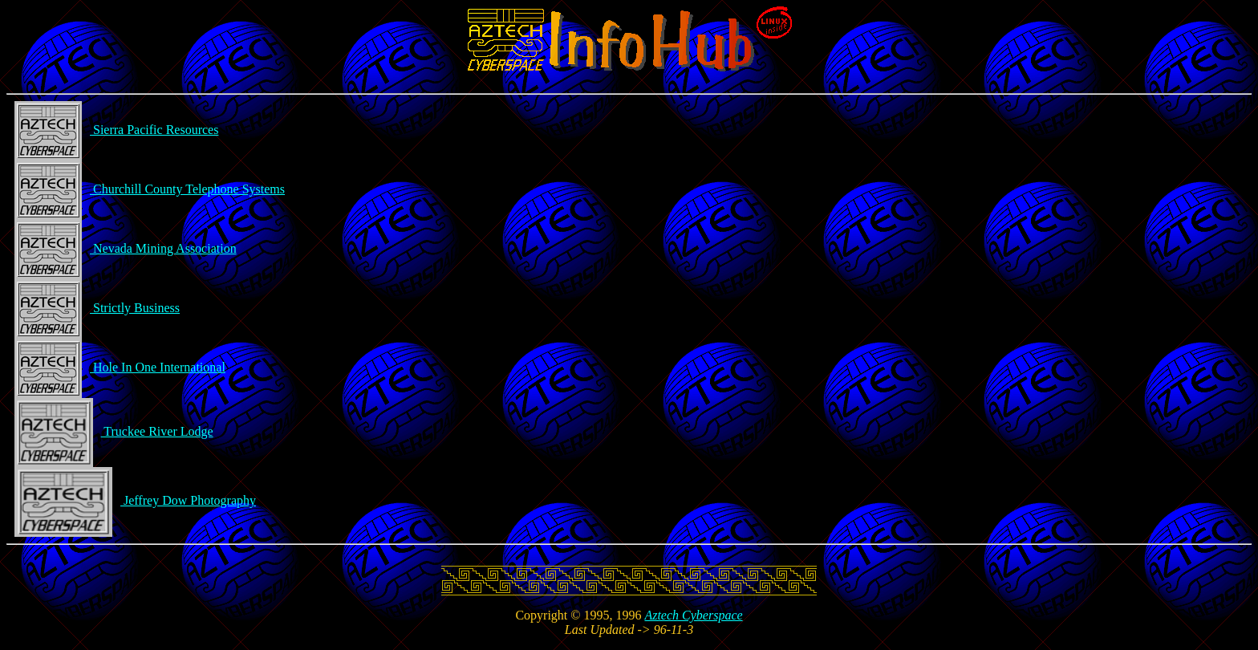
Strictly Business (97, 308)
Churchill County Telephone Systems (149, 189)
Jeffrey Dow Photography (135, 500)
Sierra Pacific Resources (116, 129)
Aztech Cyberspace (693, 615)
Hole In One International (119, 367)
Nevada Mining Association (125, 248)
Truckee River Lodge (113, 431)
